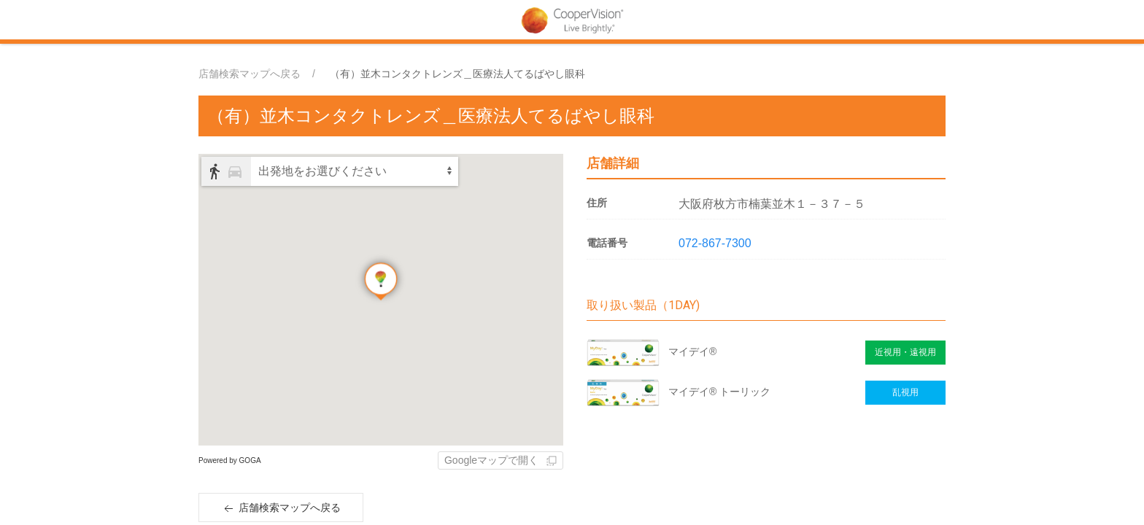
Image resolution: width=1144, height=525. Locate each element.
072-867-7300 (715, 243)
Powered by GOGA (229, 460)
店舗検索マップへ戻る (249, 73)
